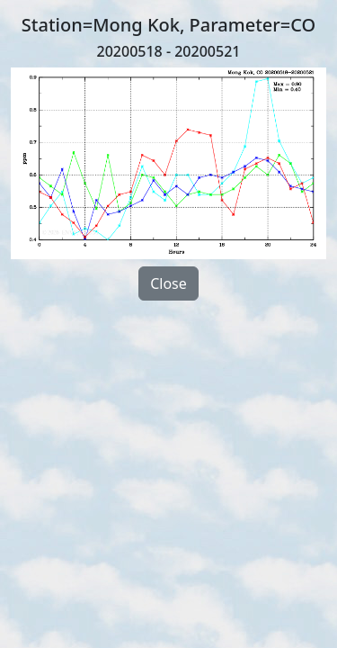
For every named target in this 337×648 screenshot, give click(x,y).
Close (168, 283)
